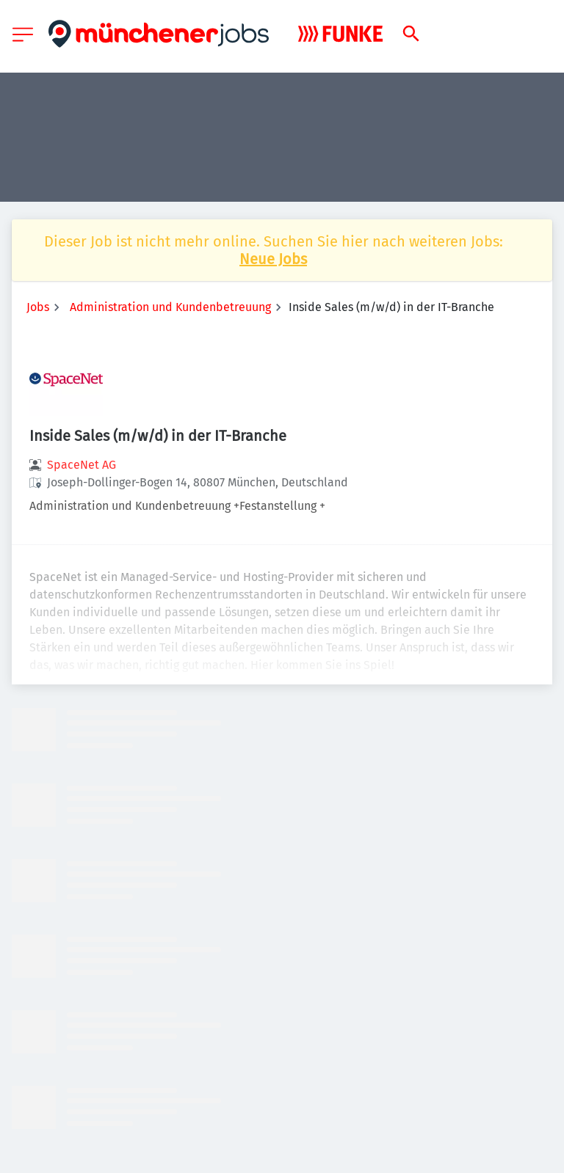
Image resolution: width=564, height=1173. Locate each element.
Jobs (37, 307)
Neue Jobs (273, 259)
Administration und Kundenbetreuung (170, 307)
